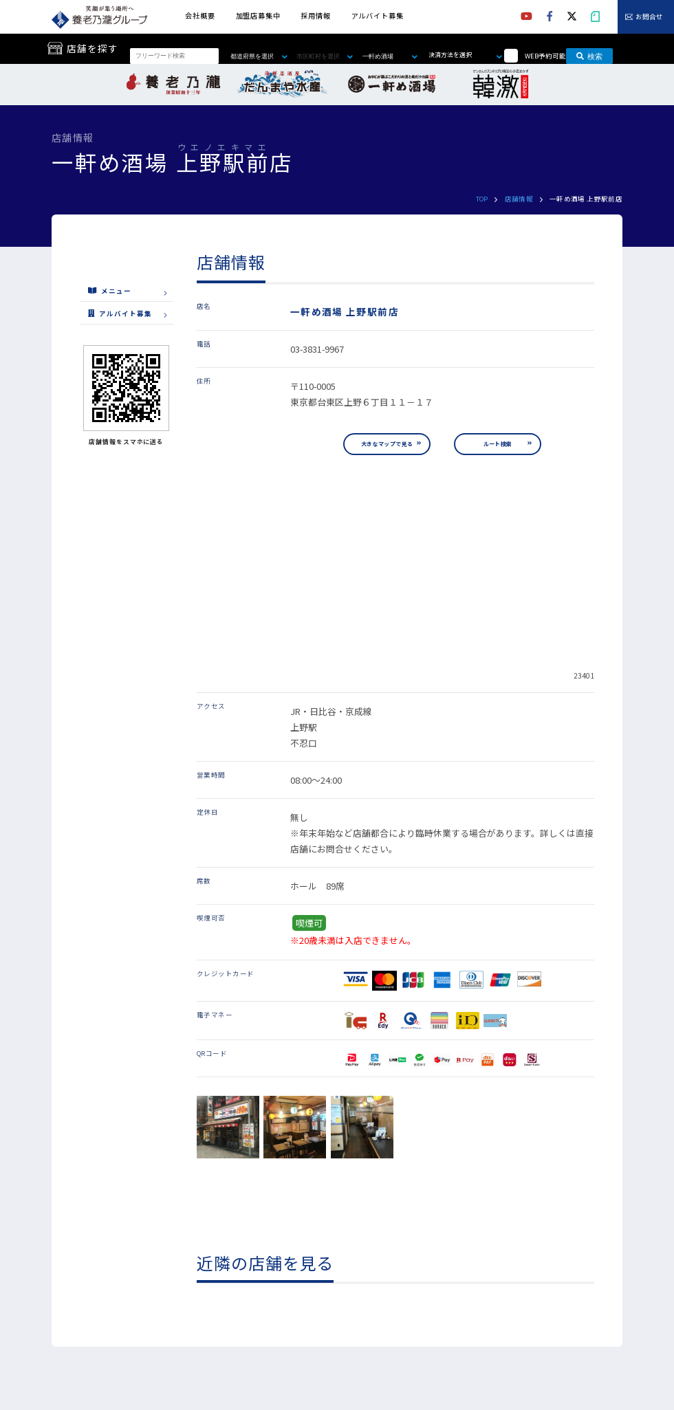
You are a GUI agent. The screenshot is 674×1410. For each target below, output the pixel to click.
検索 (589, 56)
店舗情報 (519, 198)
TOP (482, 198)
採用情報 (315, 15)
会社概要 (200, 15)
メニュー (109, 291)
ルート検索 (497, 444)
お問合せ (649, 17)
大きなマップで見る (387, 444)
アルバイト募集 (377, 15)
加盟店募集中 (258, 15)
